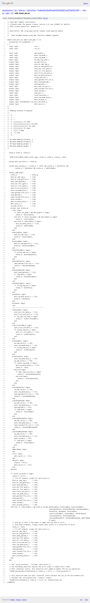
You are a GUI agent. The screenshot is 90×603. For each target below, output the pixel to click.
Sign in (85, 3)
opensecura (7, 10)
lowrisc (22, 10)
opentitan (31, 10)
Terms (24, 600)
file (45, 18)
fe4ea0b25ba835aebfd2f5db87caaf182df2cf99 (58, 10)
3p (16, 10)
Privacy (18, 600)
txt (81, 600)
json (86, 600)
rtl (12, 13)
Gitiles (13, 600)
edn (7, 13)
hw (84, 10)
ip (3, 13)
